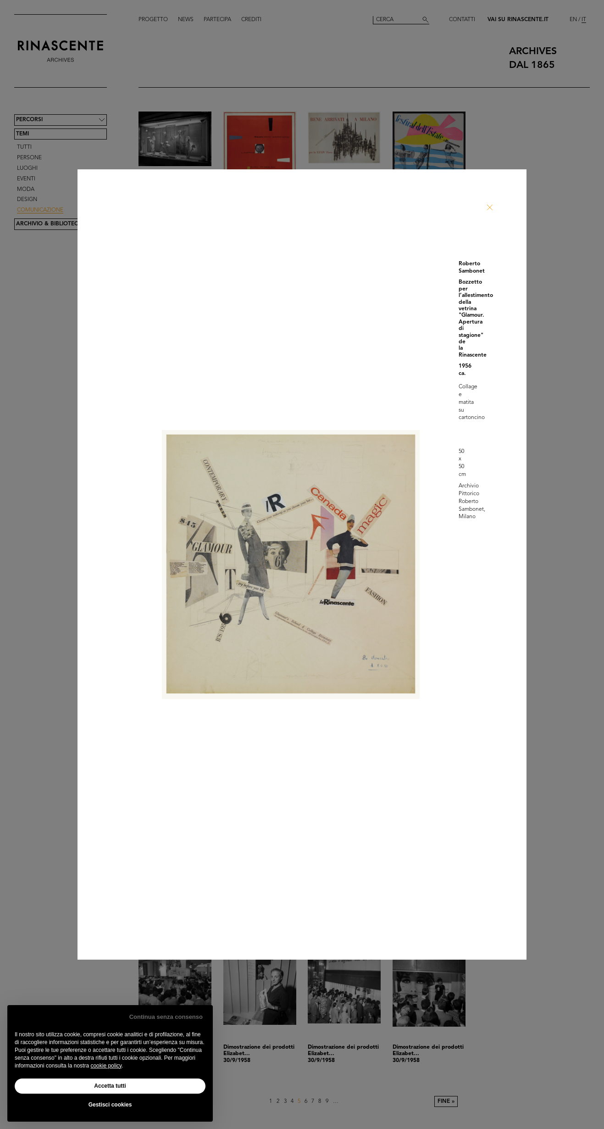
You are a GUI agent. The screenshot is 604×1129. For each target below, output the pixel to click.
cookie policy (106, 1065)
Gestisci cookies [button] (110, 1104)
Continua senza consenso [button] (166, 1016)
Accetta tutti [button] (110, 1086)
